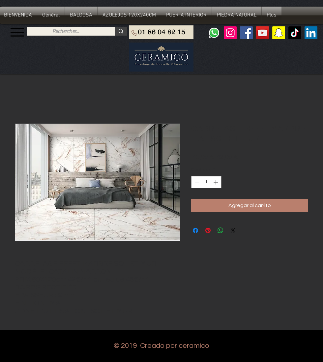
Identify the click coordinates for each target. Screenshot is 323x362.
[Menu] (17, 32)
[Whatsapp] (214, 32)
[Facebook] (246, 32)
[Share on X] (233, 230)
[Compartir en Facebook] (195, 230)
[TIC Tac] (294, 32)
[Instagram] (230, 32)
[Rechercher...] (66, 31)
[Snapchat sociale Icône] (278, 32)
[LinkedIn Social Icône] (311, 32)
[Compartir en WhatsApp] (220, 230)
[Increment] (216, 182)
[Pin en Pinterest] (208, 230)
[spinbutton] (206, 182)
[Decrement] (196, 182)
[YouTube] (262, 32)
